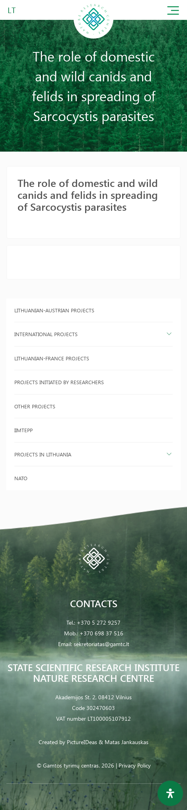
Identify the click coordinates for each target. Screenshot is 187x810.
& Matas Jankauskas (123, 742)
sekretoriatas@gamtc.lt (101, 644)
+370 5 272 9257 (99, 622)
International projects (46, 334)
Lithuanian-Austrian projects (54, 310)
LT (12, 9)
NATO (20, 478)
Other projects (34, 406)
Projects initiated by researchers (59, 382)
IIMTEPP (23, 430)
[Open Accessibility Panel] (170, 793)
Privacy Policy (135, 765)
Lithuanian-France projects (51, 358)
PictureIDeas (82, 742)
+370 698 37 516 (101, 633)
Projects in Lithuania (42, 454)
